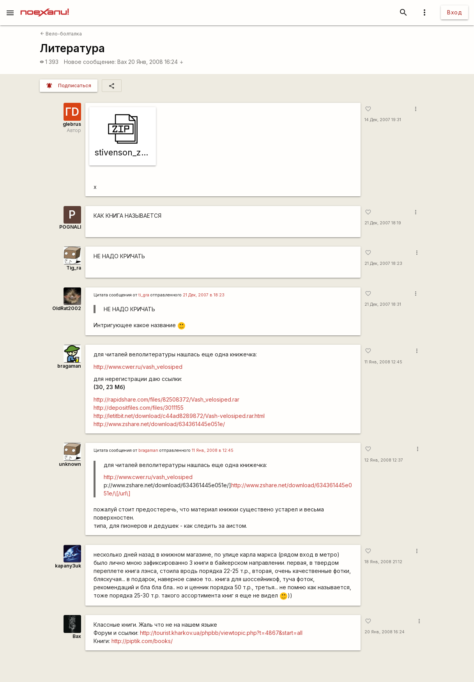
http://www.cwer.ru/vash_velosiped (138, 366)
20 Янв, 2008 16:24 (156, 61)
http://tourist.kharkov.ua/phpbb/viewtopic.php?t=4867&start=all (221, 632)
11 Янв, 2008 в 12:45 (212, 450)
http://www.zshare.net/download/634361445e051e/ (159, 424)
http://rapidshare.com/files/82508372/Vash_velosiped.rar (166, 399)
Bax (122, 61)
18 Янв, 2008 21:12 (383, 561)
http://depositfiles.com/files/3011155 (139, 407)
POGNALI (70, 227)
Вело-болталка (61, 34)
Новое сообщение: (90, 61)
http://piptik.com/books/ (142, 641)
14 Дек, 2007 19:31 (382, 119)
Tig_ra (73, 268)
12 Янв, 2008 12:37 (383, 460)
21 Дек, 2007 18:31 (382, 304)
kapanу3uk (68, 566)
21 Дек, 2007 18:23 (383, 263)
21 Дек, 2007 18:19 (382, 223)
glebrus (72, 124)
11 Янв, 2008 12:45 (383, 362)
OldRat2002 (66, 308)
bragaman (69, 366)
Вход (454, 12)
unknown (70, 464)
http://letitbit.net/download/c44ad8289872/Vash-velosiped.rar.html (179, 415)
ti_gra (143, 295)
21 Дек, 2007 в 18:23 (204, 295)
